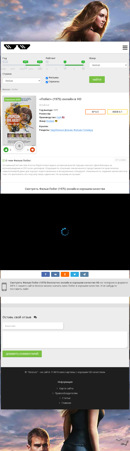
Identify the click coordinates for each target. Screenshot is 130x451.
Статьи (66, 398)
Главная (66, 402)
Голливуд (88, 129)
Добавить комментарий (22, 353)
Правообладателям (66, 393)
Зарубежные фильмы (61, 129)
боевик (50, 120)
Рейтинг (50, 58)
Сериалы (54, 81)
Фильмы (54, 77)
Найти (97, 79)
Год (5, 58)
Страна (7, 73)
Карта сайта (66, 388)
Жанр (92, 58)
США (58, 117)
